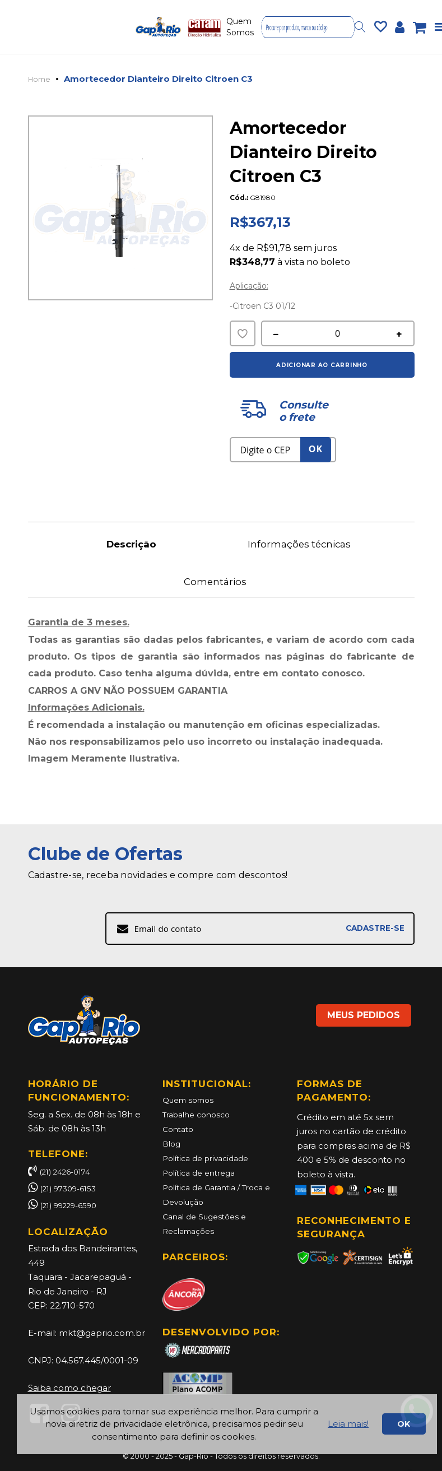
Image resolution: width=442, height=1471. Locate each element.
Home (41, 78)
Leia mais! (348, 1423)
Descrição (137, 544)
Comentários (221, 588)
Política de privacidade (210, 1157)
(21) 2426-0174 (63, 1171)
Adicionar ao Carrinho (321, 365)
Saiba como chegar (69, 1387)
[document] (227, 1424)
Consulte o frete (303, 411)
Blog (172, 1143)
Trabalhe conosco (200, 1115)
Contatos (283, 27)
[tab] (137, 543)
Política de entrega (203, 1172)
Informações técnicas (305, 544)
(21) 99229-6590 (74, 1205)
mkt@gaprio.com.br (102, 1333)
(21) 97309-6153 (72, 1188)
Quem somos (191, 1100)
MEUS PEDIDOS (350, 1006)
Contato (179, 1129)
